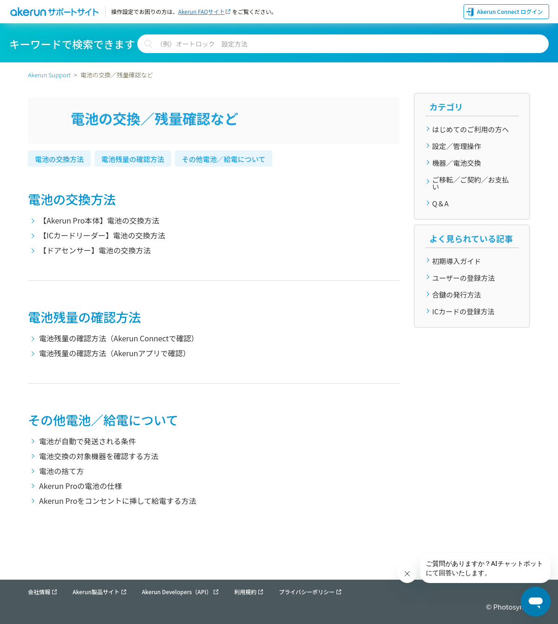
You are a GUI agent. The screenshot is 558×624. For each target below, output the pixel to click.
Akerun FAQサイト (201, 11)
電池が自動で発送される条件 (87, 441)
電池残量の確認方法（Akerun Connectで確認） (119, 338)
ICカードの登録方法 (463, 311)
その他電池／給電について (224, 159)
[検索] (343, 43)
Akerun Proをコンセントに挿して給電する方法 (117, 500)
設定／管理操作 (456, 146)
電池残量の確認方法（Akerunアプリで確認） (114, 353)
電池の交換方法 (59, 159)
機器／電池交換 (456, 163)
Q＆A (440, 203)
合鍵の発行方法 (456, 294)
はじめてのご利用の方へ (470, 129)
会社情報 (39, 592)
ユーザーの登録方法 (463, 278)
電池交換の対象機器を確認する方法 (98, 455)
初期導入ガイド (456, 261)
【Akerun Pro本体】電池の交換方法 (99, 220)
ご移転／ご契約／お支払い (470, 183)
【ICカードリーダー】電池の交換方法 (102, 235)
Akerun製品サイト (96, 592)
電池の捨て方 (61, 470)
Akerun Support (49, 74)
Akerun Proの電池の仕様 (80, 485)
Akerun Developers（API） (177, 592)
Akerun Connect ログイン (510, 11)
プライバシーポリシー (307, 592)
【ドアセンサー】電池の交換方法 (95, 250)
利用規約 (245, 592)
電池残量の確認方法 (132, 159)
